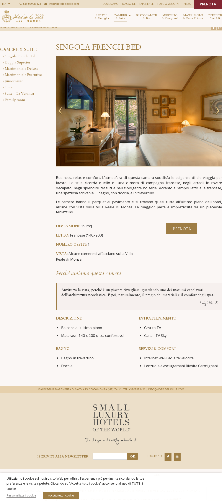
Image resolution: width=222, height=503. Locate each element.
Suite (9, 87)
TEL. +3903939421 (134, 389)
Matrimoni (193, 17)
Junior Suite (14, 81)
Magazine (128, 4)
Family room (15, 99)
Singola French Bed (20, 56)
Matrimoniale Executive (23, 74)
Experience (146, 4)
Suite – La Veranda (19, 93)
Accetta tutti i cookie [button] (61, 495)
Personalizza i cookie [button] (21, 495)
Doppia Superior (17, 62)
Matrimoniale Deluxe (21, 68)
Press (187, 4)
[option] (139, 111)
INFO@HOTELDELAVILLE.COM (166, 389)
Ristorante (146, 17)
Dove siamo (110, 4)
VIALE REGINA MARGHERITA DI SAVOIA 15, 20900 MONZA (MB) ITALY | (80, 389)
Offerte (215, 17)
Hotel (102, 17)
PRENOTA (208, 4)
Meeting (170, 17)
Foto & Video (166, 4)
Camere (120, 17)
